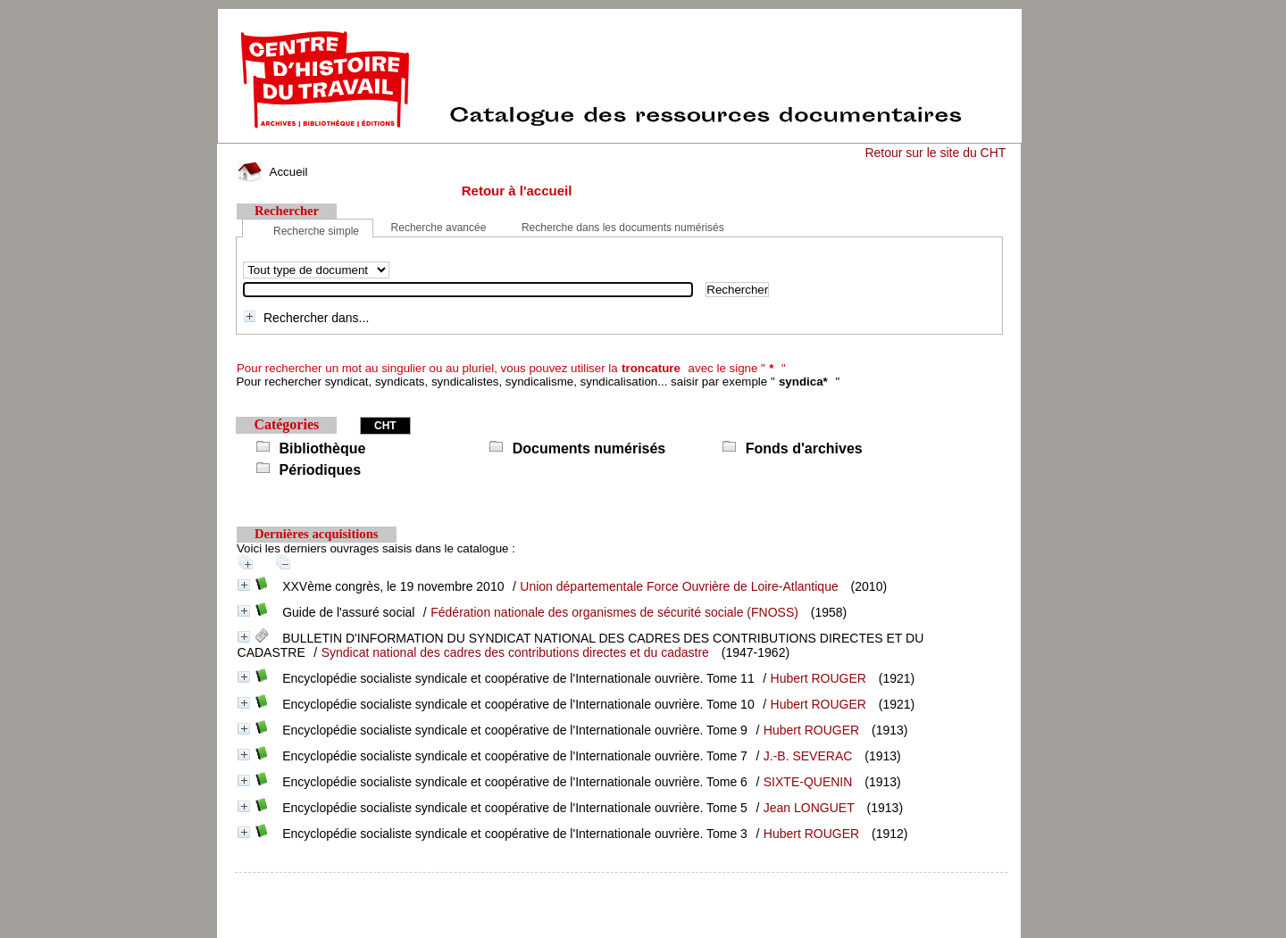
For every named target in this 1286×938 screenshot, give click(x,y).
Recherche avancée (439, 227)
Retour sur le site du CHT (935, 152)
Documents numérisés (589, 448)
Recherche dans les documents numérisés (623, 227)
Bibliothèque (323, 448)
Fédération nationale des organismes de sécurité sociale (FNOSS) (614, 612)
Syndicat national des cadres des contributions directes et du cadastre (515, 652)
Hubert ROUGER (818, 678)
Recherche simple (316, 231)
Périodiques (321, 469)
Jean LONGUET (809, 808)
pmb (621, 884)
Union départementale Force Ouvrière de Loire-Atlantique (679, 586)
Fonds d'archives (804, 448)
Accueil (272, 171)
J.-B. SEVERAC (808, 756)
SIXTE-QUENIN (808, 782)
